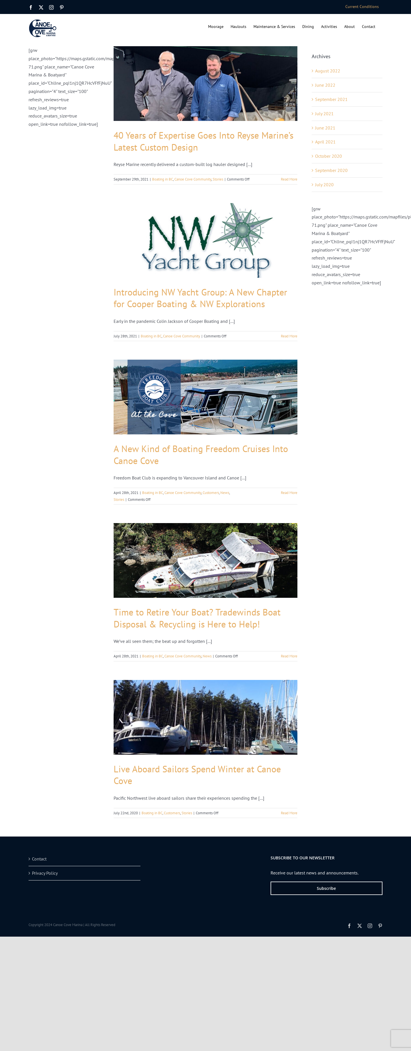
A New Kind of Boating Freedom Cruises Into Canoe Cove (201, 455)
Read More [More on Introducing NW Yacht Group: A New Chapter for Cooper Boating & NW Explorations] (289, 336)
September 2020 (331, 170)
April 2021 (325, 142)
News (224, 492)
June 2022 (325, 85)
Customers (211, 492)
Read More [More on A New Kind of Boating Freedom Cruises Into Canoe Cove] (289, 492)
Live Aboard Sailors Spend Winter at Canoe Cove (197, 775)
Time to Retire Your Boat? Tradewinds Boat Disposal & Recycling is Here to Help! (197, 618)
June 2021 (325, 128)
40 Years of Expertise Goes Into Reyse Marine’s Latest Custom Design (203, 141)
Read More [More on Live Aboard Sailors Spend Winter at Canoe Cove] (289, 813)
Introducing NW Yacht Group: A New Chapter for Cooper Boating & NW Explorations (200, 298)
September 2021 (331, 99)
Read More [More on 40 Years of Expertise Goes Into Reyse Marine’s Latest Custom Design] (289, 179)
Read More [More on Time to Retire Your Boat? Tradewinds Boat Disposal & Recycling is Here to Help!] (289, 656)
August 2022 (327, 71)
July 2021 (324, 113)
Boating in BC (162, 179)
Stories (218, 179)
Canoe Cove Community (192, 179)
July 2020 (324, 184)
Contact (39, 859)
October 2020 (328, 156)
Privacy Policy (45, 873)
